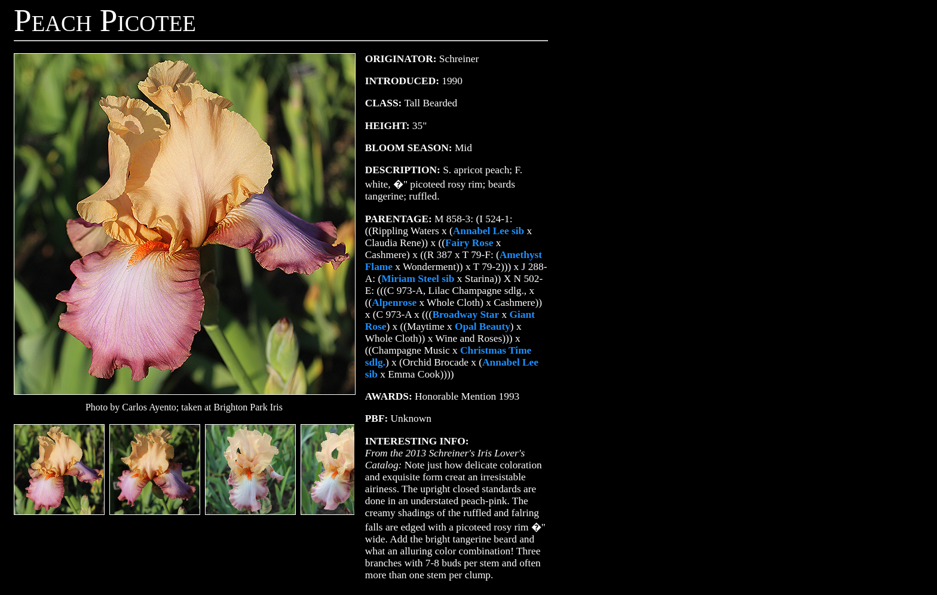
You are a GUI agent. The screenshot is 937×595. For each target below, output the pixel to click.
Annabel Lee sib (488, 231)
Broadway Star (465, 314)
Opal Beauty (482, 326)
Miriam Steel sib (417, 278)
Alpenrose (394, 302)
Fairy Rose (469, 243)
